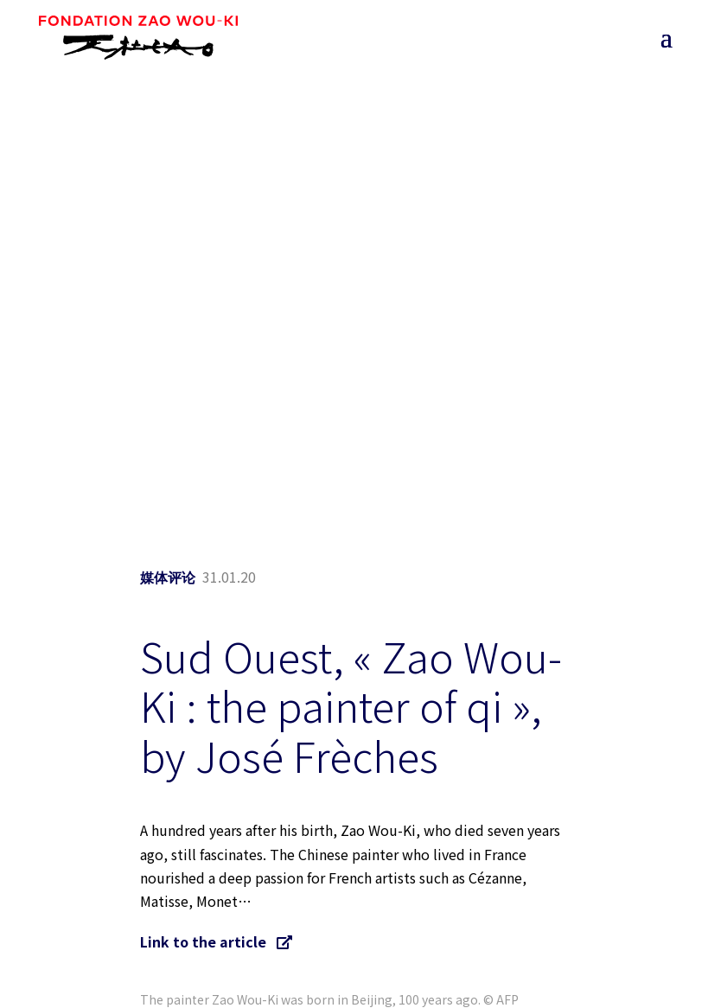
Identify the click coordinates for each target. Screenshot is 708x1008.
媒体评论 (167, 577)
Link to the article (216, 941)
